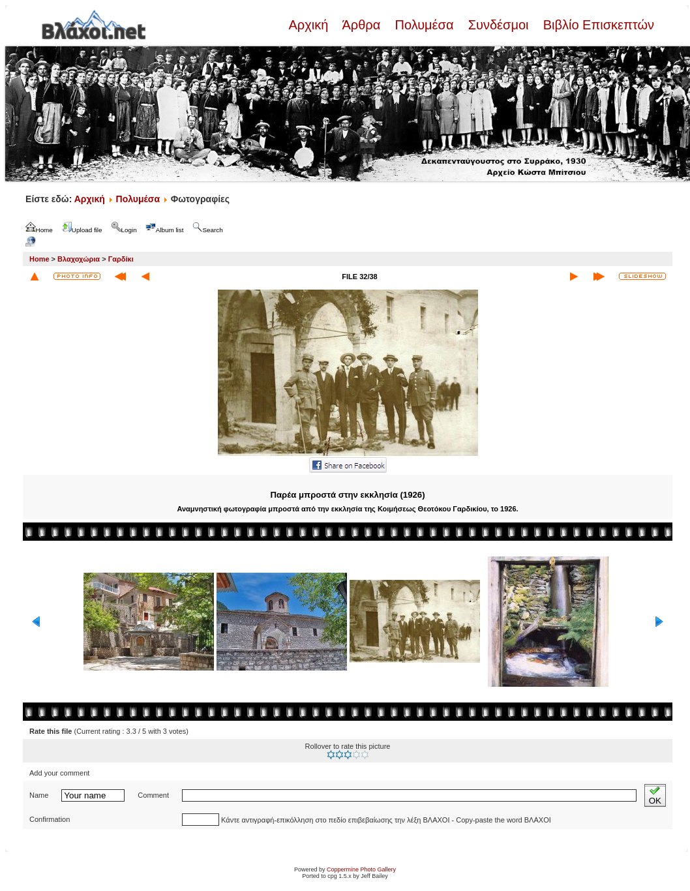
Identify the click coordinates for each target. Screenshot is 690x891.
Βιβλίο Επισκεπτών (596, 25)
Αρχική (309, 25)
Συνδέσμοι (498, 25)
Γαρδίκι (121, 259)
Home (39, 259)
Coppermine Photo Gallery (361, 869)
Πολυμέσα (424, 25)
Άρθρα (361, 25)
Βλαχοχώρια (78, 259)
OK (655, 795)
